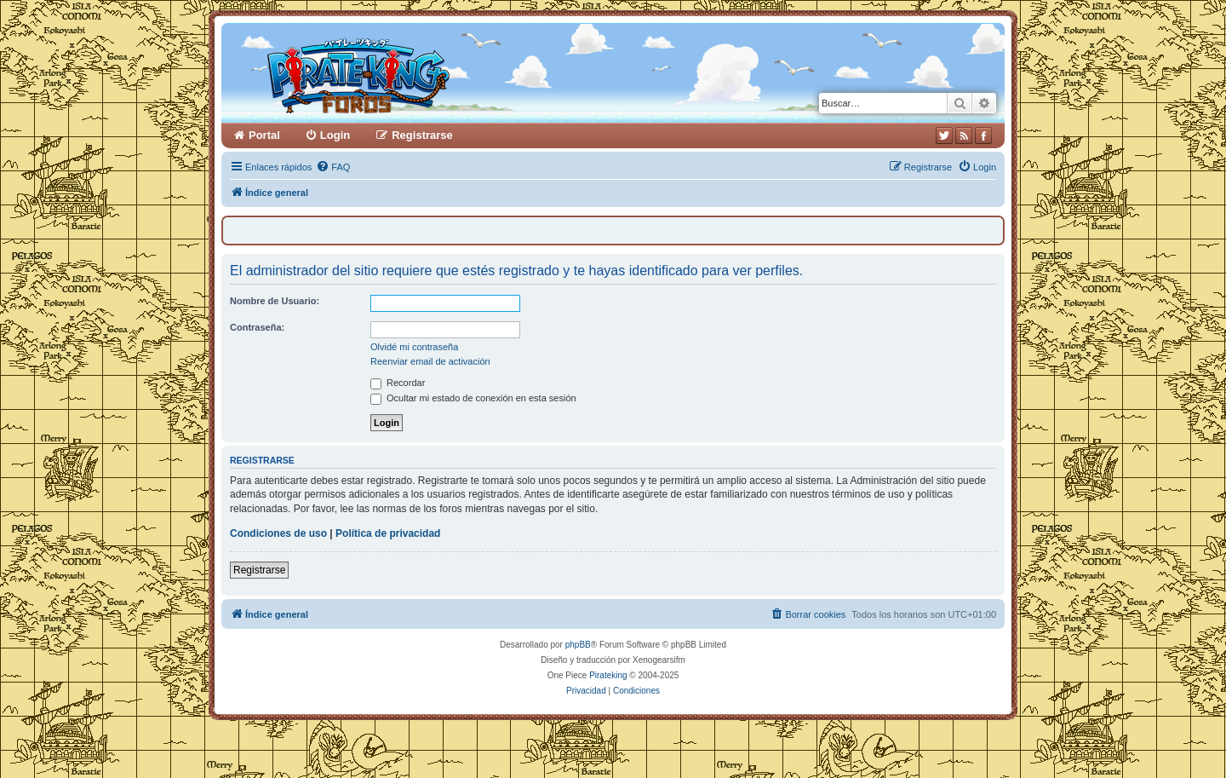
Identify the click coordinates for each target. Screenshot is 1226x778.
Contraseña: (257, 327)
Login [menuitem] (335, 135)
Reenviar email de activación (430, 361)
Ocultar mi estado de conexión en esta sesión (473, 398)
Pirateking (608, 675)
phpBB (578, 644)
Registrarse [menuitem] (422, 135)
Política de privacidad (387, 533)
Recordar (397, 382)
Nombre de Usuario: (274, 301)
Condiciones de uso (278, 533)
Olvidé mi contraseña (414, 347)
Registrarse (259, 570)
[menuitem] (333, 167)
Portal (264, 135)
